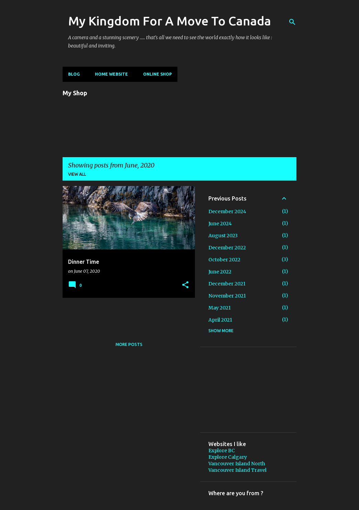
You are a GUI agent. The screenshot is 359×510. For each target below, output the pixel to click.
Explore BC (221, 450)
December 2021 (227, 284)
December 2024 (227, 211)
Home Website (111, 74)
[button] (185, 285)
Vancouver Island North (236, 463)
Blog (74, 74)
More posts (129, 344)
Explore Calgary (227, 457)
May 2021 (219, 308)
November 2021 (227, 296)
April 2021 (220, 320)
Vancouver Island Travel (237, 470)
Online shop (157, 74)
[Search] (292, 22)
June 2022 (219, 272)
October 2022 (224, 260)
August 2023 (223, 235)
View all (77, 174)
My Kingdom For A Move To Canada (169, 21)
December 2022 (227, 248)
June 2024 (220, 223)
